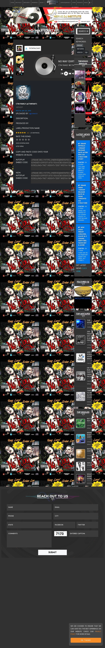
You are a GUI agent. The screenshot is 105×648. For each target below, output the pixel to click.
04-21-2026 (82, 207)
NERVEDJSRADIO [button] (65, 2)
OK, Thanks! (86, 640)
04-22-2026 (82, 163)
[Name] (29, 507)
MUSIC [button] (41, 2)
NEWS (86, 2)
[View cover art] (19, 48)
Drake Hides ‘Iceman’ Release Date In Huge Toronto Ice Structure (82, 194)
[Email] (75, 507)
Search (83, 31)
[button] (90, 2)
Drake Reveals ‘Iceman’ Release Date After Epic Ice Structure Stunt (83, 151)
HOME (12, 2)
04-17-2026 (82, 249)
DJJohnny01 (33, 114)
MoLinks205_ (83, 298)
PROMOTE (80, 2)
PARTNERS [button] (26, 2)
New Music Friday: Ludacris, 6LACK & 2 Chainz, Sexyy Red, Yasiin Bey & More (82, 236)
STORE (74, 2)
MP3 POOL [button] (18, 2)
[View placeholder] (23, 92)
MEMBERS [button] (34, 2)
